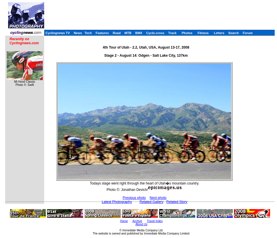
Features (102, 33)
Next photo (158, 198)
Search (233, 33)
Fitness (203, 33)
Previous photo (134, 198)
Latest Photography (117, 202)
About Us (141, 224)
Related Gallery (151, 202)
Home (124, 221)
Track (172, 33)
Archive (137, 221)
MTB (127, 33)
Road (117, 33)
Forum (247, 33)
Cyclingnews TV (57, 33)
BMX (138, 33)
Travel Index (155, 221)
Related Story (176, 202)
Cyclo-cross (155, 33)
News (78, 33)
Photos (187, 33)
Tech (88, 33)
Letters (219, 33)
